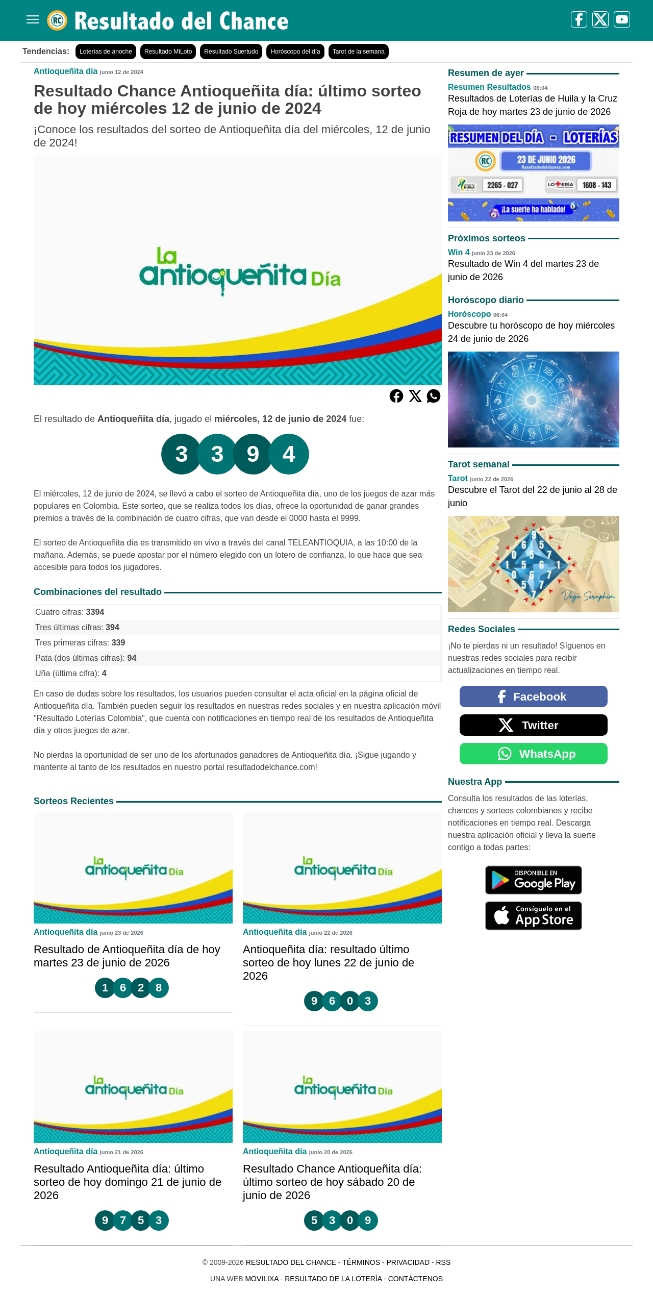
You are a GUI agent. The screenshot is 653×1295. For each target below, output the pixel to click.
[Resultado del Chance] (168, 20)
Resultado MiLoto (168, 51)
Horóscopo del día (295, 51)
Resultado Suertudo (231, 51)
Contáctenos (415, 1279)
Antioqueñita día (65, 71)
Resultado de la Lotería (333, 1279)
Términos (361, 1262)
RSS (443, 1262)
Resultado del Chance (291, 1262)
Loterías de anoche (106, 51)
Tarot (458, 478)
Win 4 (459, 252)
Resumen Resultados (489, 87)
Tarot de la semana (359, 51)
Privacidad (408, 1262)
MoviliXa (261, 1279)
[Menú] (30, 16)
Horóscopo (469, 314)
